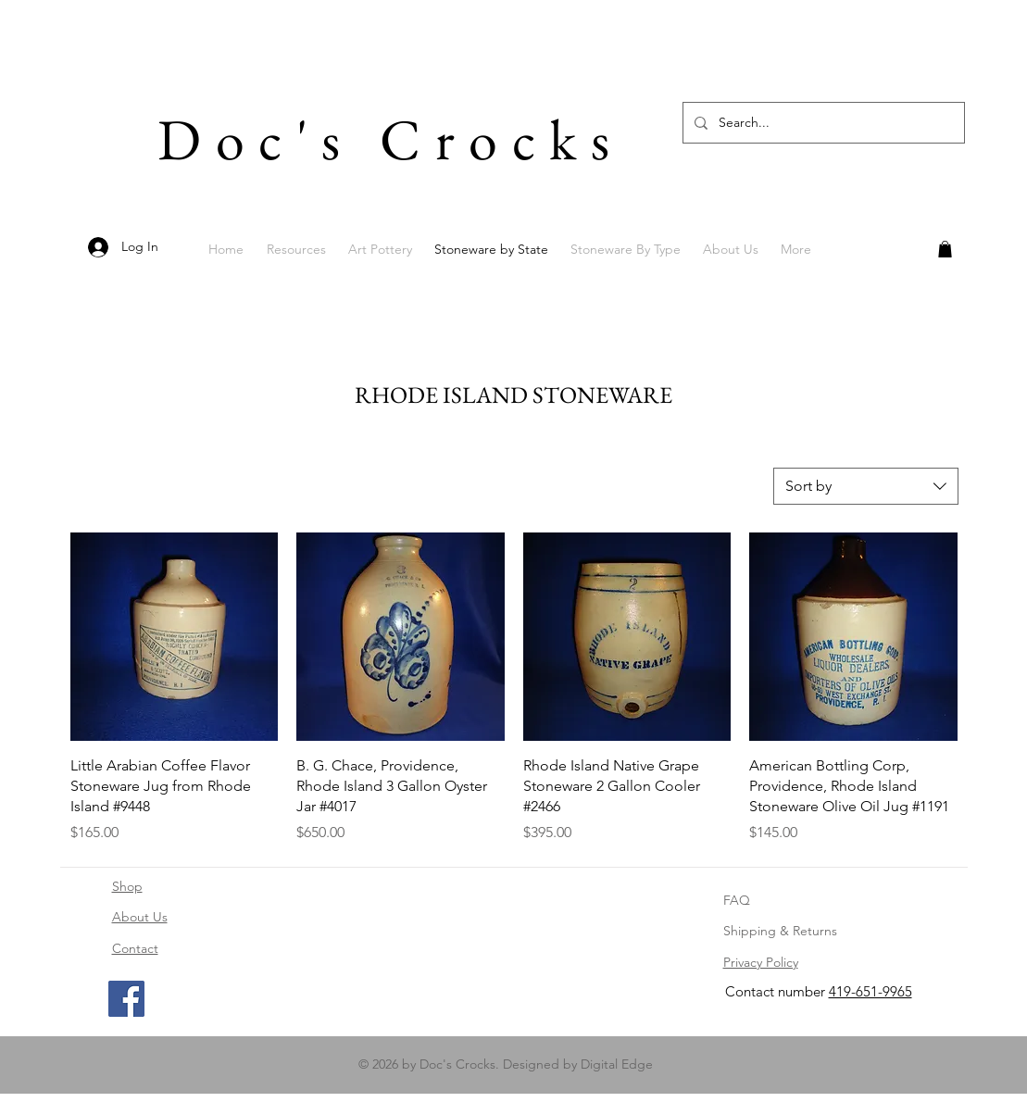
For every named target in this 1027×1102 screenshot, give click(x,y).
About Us (140, 916)
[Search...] (822, 123)
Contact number (777, 991)
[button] (945, 249)
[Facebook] (126, 999)
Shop (127, 886)
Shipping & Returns (780, 930)
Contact (135, 948)
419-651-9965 (870, 991)
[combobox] (865, 486)
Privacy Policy (760, 962)
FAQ (736, 900)
